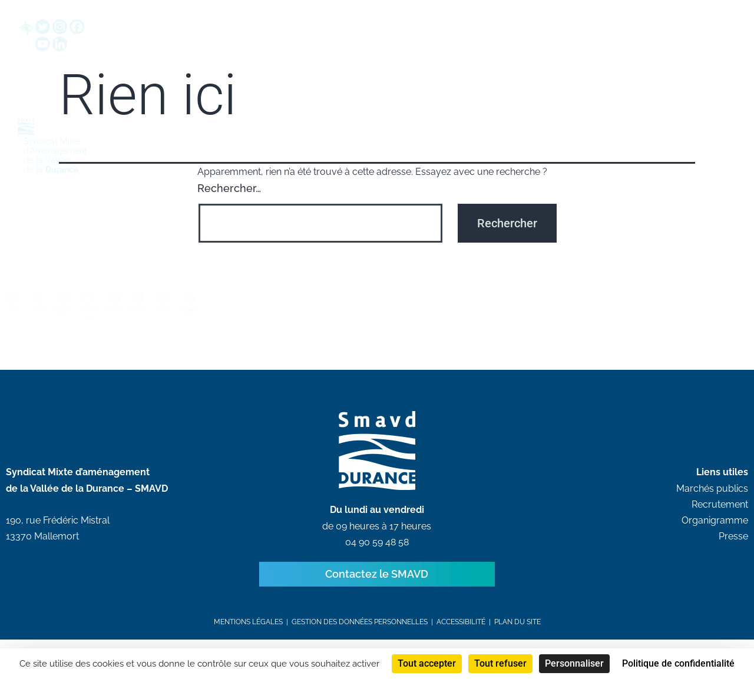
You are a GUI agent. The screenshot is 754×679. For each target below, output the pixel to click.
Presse (733, 548)
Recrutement (720, 516)
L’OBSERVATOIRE (157, 329)
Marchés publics (712, 500)
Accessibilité (460, 634)
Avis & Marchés (425, 57)
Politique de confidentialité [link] (678, 663)
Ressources (509, 57)
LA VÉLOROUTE (379, 329)
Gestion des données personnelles (360, 634)
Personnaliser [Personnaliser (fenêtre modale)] (574, 663)
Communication (597, 57)
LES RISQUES (230, 329)
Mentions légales (248, 634)
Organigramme (715, 532)
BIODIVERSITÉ (304, 329)
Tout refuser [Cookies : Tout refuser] (500, 663)
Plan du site (517, 634)
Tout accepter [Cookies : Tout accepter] (427, 663)
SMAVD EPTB (228, 57)
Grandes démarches (323, 57)
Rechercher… (229, 200)
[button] (624, 27)
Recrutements (677, 57)
